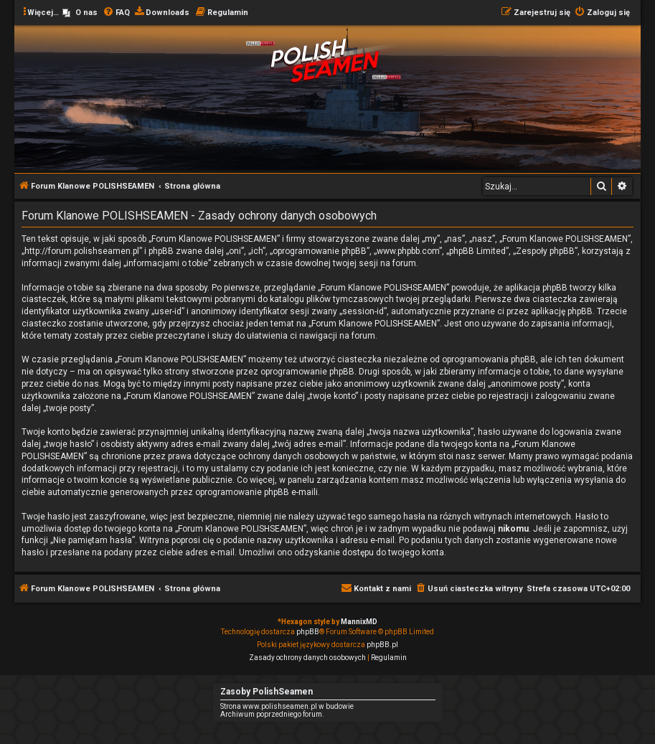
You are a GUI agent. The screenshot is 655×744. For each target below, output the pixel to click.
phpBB (307, 632)
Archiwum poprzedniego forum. (272, 714)
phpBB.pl (382, 645)
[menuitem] (80, 13)
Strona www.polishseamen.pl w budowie (287, 706)
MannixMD (359, 622)
